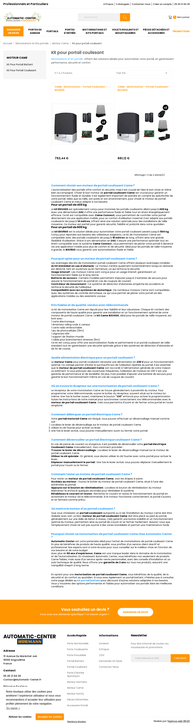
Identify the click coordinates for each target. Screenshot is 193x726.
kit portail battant (89, 580)
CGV (101, 655)
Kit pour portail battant (20, 64)
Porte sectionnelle (77, 643)
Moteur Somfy (75, 693)
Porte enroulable (76, 655)
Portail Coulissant (77, 667)
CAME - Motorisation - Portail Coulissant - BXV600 (81, 88)
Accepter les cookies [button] (50, 716)
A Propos (108, 4)
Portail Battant (75, 661)
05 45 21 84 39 (182, 4)
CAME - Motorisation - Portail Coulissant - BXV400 (144, 88)
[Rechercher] (104, 17)
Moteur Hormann (77, 682)
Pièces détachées (77, 699)
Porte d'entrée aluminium (75, 674)
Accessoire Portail (77, 705)
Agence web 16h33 (179, 721)
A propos (104, 649)
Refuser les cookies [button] (20, 716)
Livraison (104, 643)
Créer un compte (162, 4)
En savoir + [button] (13, 708)
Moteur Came (17, 57)
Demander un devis (135, 612)
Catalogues (122, 4)
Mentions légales (76, 721)
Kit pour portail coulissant (21, 70)
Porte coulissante (77, 649)
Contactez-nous (141, 4)
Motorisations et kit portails (67, 59)
